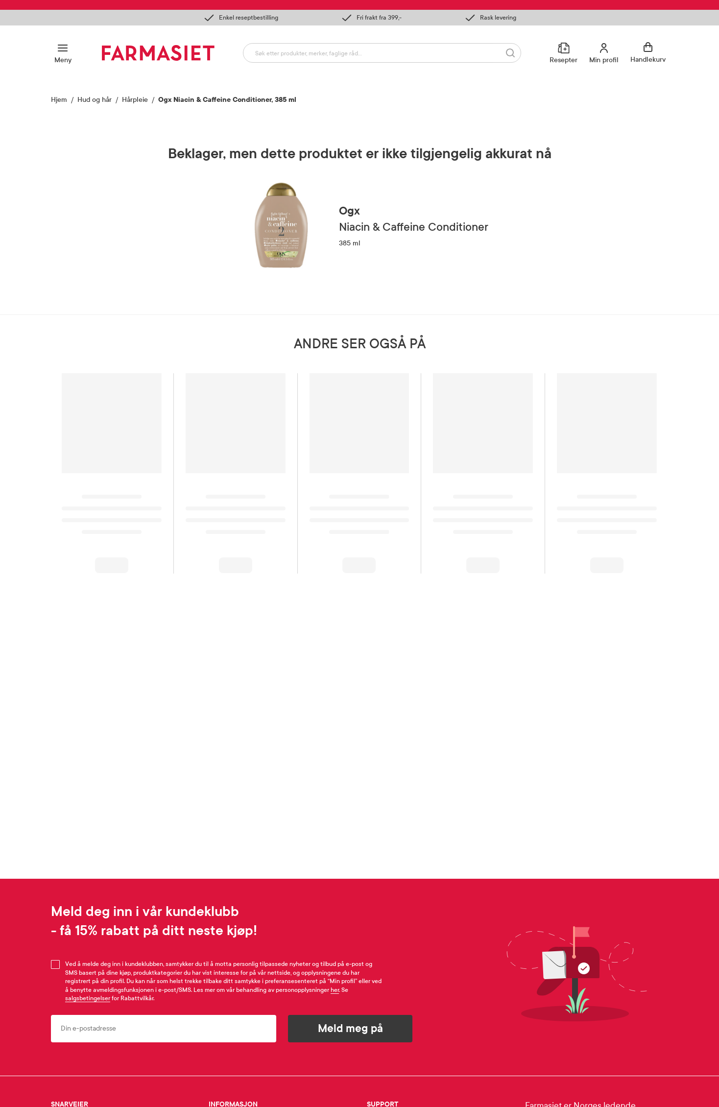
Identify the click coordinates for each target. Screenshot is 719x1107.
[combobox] (382, 53)
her (335, 990)
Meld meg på (350, 1028)
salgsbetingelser (87, 998)
